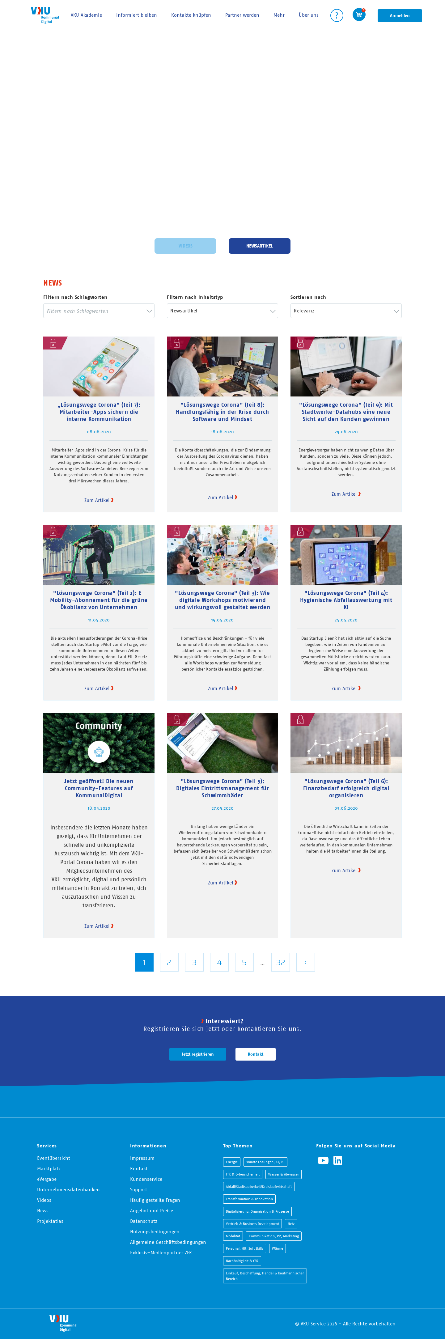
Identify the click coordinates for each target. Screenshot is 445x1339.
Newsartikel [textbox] (183, 310)
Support (138, 1189)
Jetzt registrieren (198, 1054)
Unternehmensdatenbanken (68, 1189)
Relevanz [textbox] (304, 310)
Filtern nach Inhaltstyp (195, 297)
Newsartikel (259, 245)
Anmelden (400, 15)
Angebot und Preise (151, 1210)
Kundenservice (146, 1179)
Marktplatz (49, 1168)
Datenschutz (143, 1221)
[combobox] (99, 310)
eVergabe (47, 1179)
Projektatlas (50, 1221)
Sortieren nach (308, 297)
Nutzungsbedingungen (155, 1231)
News (43, 1210)
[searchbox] (94, 311)
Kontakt (255, 1054)
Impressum (142, 1158)
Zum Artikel (96, 500)
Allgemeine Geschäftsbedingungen (168, 1242)
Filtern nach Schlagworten (75, 297)
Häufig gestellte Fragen (155, 1200)
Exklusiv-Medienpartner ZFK (161, 1252)
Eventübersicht (53, 1158)
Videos (185, 245)
